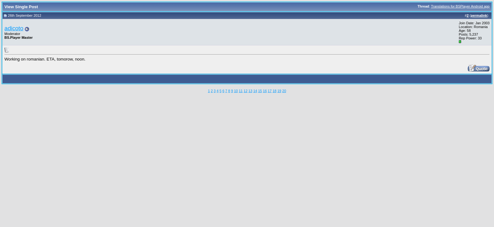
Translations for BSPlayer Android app (460, 6)
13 (250, 91)
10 (236, 91)
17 (270, 91)
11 (241, 91)
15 (260, 91)
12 (245, 91)
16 (265, 91)
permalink (479, 15)
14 (255, 91)
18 (274, 91)
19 (279, 91)
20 (284, 91)
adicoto (13, 28)
